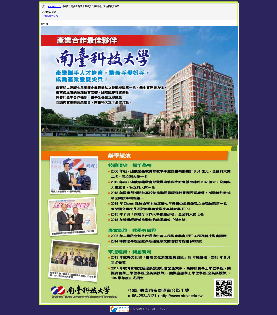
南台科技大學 (51, 16)
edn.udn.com (54, 6)
